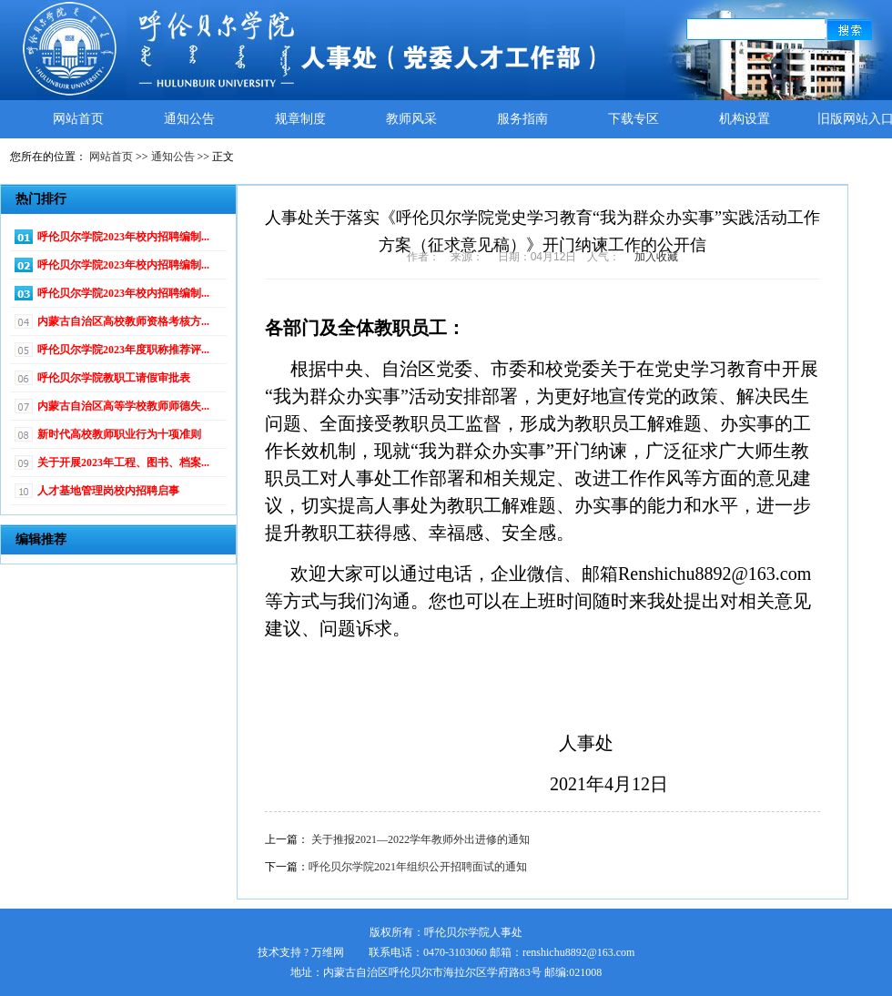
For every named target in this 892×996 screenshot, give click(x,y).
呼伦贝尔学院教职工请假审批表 (113, 377)
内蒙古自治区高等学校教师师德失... (123, 406)
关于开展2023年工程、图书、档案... (123, 462)
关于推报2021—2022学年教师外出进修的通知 (420, 839)
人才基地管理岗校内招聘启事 (108, 490)
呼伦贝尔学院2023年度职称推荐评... (123, 349)
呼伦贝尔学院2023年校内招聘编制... (123, 236)
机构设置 (744, 119)
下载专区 (633, 119)
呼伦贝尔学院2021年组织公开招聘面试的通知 (418, 866)
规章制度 (300, 119)
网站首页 (78, 119)
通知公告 (189, 119)
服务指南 (522, 119)
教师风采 (411, 119)
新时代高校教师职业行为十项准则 (119, 434)
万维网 (327, 952)
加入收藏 (656, 256)
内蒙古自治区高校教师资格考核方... (123, 321)
